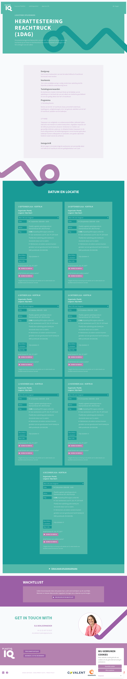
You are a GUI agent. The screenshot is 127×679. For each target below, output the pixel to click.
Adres (21, 228)
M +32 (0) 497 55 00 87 (45, 629)
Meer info (22, 261)
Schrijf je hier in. (27, 268)
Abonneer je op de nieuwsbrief (34, 654)
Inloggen (114, 7)
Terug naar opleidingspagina (64, 567)
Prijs (20, 232)
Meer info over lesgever (26, 218)
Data (20, 221)
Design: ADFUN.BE (27, 671)
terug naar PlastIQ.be (21, 7)
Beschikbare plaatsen (22, 256)
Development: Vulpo (39, 671)
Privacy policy (50, 671)
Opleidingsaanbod (35, 7)
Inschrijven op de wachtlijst (64, 596)
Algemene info (47, 7)
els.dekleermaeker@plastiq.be (42, 632)
